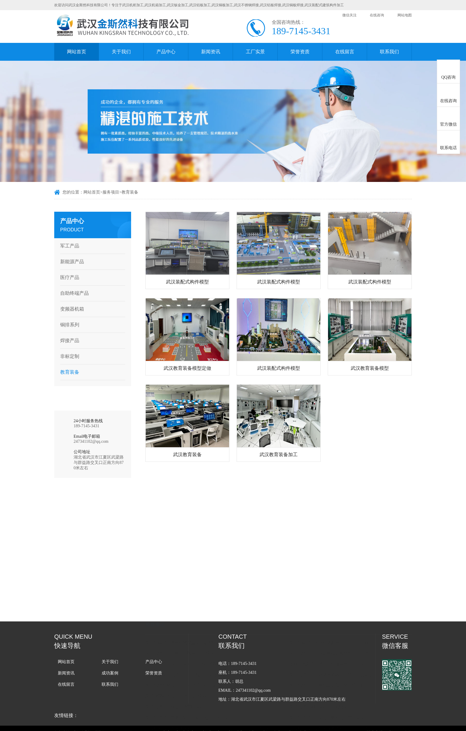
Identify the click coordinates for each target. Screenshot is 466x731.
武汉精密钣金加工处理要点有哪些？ (186, 641)
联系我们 (389, 51)
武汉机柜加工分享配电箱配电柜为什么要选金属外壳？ (340, 598)
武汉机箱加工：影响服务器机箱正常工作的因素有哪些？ (340, 673)
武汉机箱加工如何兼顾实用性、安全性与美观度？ (340, 587)
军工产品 (67, 245)
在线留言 (344, 51)
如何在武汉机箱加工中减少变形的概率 (188, 609)
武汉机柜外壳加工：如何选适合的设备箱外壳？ (196, 630)
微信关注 (349, 15)
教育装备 (130, 193)
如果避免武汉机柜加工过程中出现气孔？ (334, 609)
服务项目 (110, 193)
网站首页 (76, 51)
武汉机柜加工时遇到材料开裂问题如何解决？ (195, 662)
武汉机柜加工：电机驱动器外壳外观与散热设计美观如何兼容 (340, 630)
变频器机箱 (70, 308)
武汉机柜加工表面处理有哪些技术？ (186, 651)
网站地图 (404, 15)
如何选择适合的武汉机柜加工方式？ (330, 641)
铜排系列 (67, 324)
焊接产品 (67, 340)
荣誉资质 (300, 51)
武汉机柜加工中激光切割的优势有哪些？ (334, 662)
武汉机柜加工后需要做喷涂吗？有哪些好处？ (195, 598)
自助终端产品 (72, 293)
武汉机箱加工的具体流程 (176, 673)
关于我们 (121, 51)
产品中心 (165, 51)
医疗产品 (67, 277)
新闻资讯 (210, 51)
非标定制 (67, 356)
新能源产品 (70, 261)
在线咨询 (377, 15)
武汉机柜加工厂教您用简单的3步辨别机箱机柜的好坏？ (340, 619)
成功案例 (110, 673)
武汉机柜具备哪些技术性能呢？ (326, 651)
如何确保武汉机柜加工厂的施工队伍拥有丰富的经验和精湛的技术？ (196, 619)
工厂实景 (255, 51)
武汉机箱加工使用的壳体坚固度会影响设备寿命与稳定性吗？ (196, 587)
